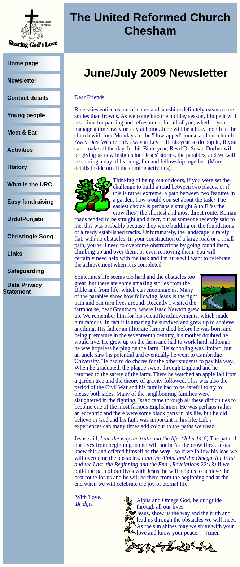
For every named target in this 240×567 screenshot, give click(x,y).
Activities (20, 150)
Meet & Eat (22, 132)
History (17, 167)
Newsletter (21, 81)
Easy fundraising (30, 202)
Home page (22, 63)
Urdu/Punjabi (25, 219)
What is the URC (29, 184)
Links (14, 254)
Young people (26, 115)
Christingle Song (30, 236)
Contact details (28, 98)
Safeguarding (25, 271)
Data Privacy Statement (22, 288)
